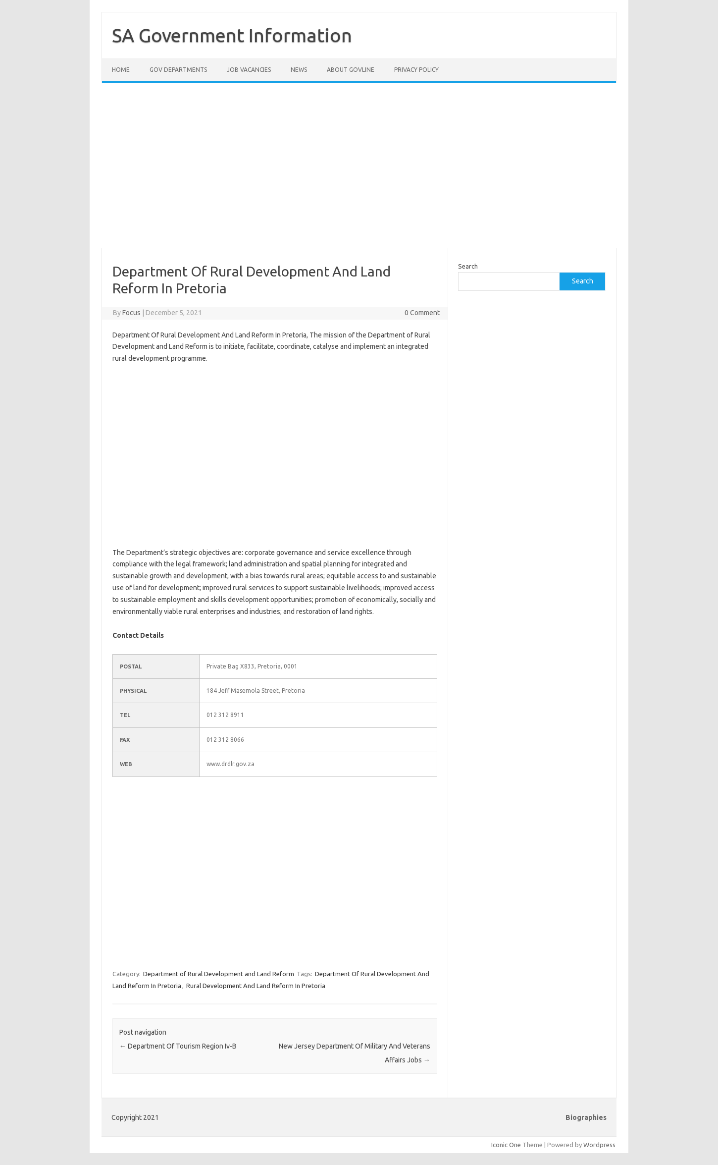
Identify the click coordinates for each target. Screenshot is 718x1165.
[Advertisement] (359, 171)
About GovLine (350, 69)
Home (121, 69)
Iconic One (506, 1144)
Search (468, 266)
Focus (131, 313)
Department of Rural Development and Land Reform (218, 973)
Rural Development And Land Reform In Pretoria (255, 985)
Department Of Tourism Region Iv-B (178, 1046)
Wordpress (599, 1144)
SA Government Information (232, 35)
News (299, 69)
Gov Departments (178, 69)
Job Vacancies (249, 69)
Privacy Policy (416, 69)
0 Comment (422, 313)
